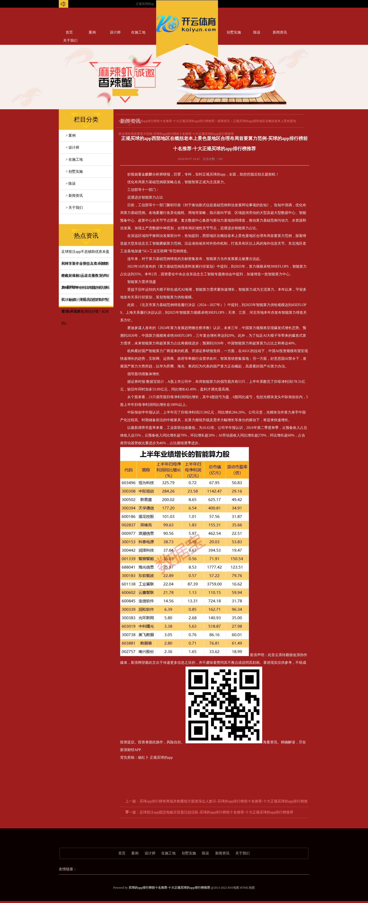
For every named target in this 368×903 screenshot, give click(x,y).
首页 (69, 32)
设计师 (115, 32)
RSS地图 (233, 887)
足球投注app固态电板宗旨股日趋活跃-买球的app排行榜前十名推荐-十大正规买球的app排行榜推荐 (216, 812)
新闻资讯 (280, 32)
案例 (92, 32)
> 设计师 (72, 147)
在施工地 (138, 32)
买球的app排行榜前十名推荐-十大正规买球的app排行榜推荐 (174, 121)
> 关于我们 (74, 208)
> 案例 (71, 135)
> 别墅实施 (74, 171)
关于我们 (242, 853)
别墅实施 (234, 32)
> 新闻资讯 (74, 196)
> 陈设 (71, 184)
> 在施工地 (74, 159)
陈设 (256, 32)
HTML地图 (247, 887)
